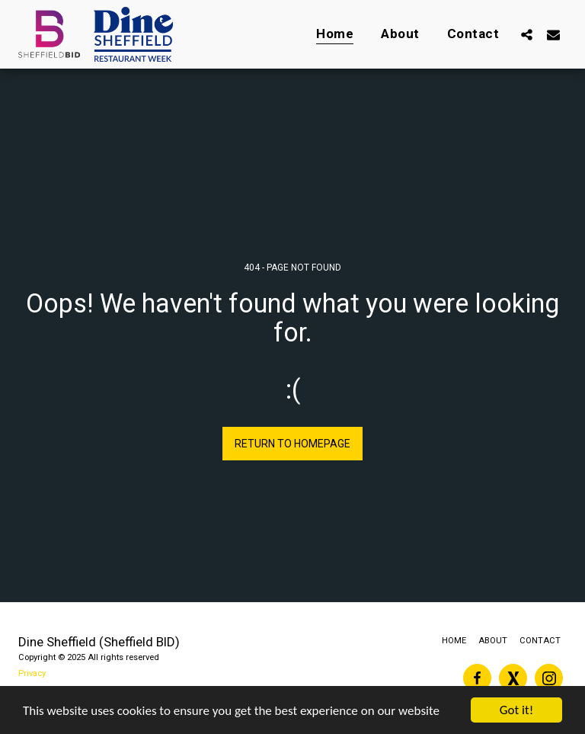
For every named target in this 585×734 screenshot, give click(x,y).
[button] (526, 34)
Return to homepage (292, 444)
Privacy (32, 673)
